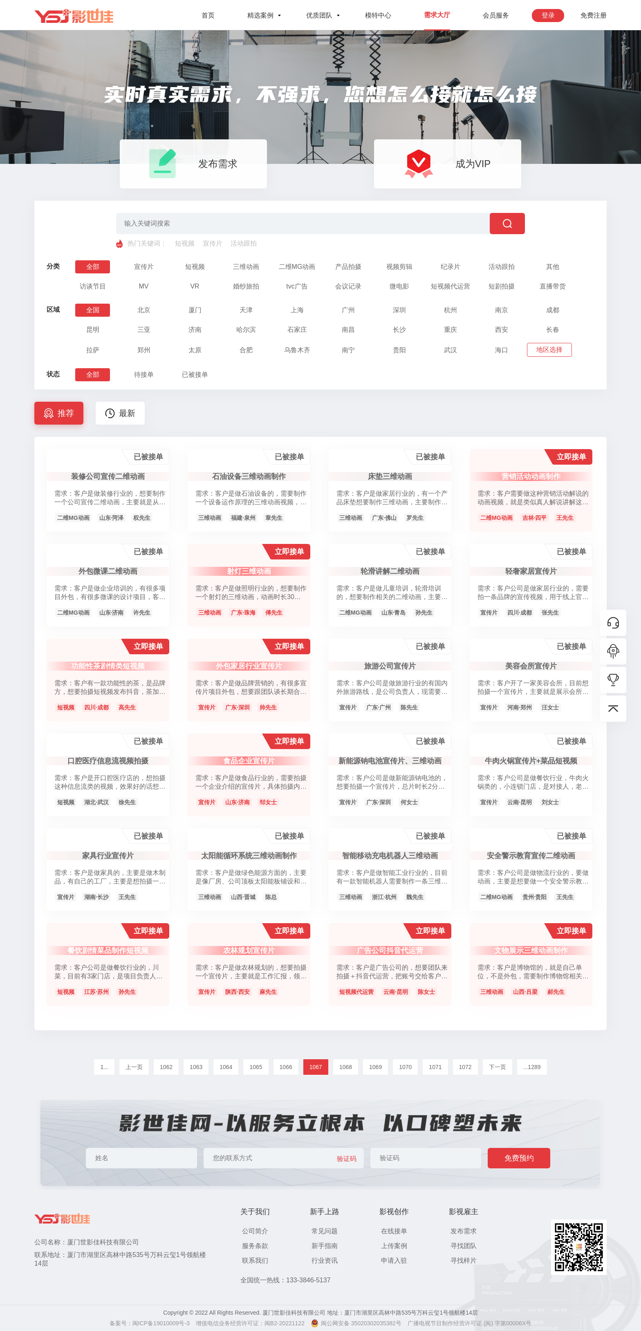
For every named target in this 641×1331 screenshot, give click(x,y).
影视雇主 (463, 1212)
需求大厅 (437, 14)
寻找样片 (463, 1260)
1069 (375, 1067)
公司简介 (255, 1231)
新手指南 (325, 1245)
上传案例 (394, 1245)
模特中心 (378, 15)
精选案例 (260, 15)
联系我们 (255, 1260)
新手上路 (324, 1212)
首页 (208, 15)
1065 (255, 1067)
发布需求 (463, 1231)
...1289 (532, 1067)
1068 (345, 1067)
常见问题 (325, 1231)
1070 (405, 1067)
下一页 (497, 1067)
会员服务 (496, 15)
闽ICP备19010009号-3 (161, 1323)
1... (104, 1067)
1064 (226, 1067)
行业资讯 (325, 1260)
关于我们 (255, 1212)
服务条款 (255, 1245)
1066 (286, 1067)
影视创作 (394, 1212)
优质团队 (319, 15)
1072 (465, 1067)
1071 (435, 1067)
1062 (166, 1067)
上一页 (134, 1067)
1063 (196, 1067)
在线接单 (394, 1231)
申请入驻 (394, 1260)
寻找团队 (463, 1245)
